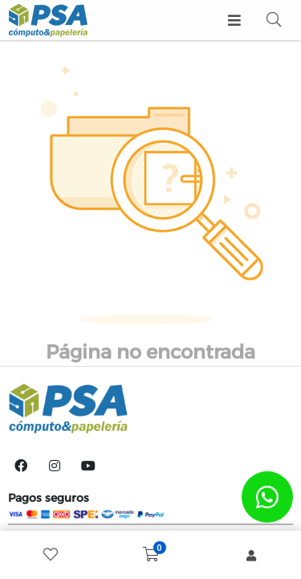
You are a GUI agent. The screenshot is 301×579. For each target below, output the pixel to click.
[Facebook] (21, 465)
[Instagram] (54, 465)
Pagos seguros (48, 498)
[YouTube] (88, 465)
